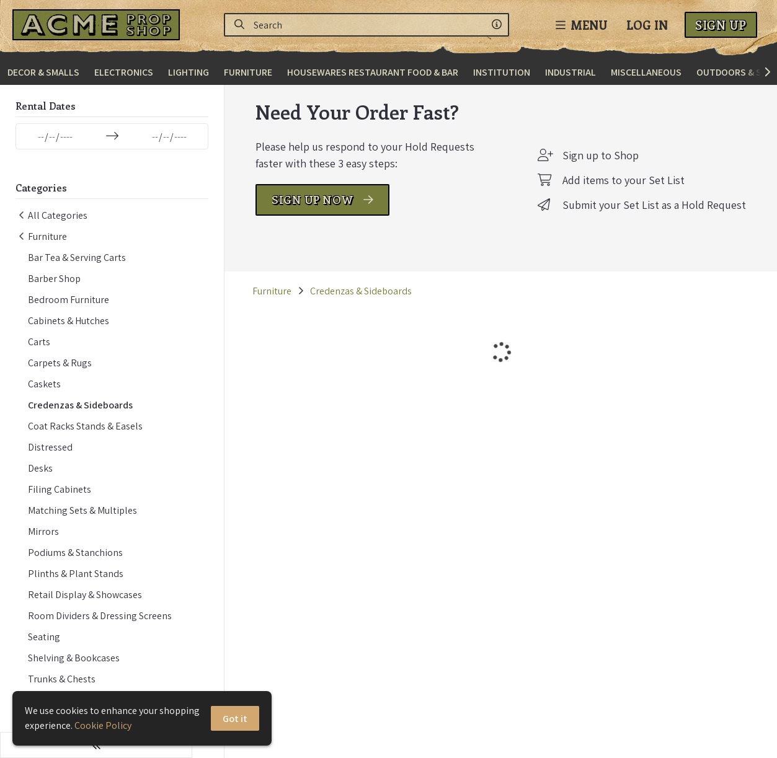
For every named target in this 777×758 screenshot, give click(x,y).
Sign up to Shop (600, 173)
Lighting (188, 72)
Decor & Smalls (43, 72)
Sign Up (721, 25)
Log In (647, 25)
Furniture (248, 72)
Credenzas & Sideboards (329, 308)
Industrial (570, 72)
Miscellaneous (646, 72)
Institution (501, 72)
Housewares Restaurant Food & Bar (372, 72)
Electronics (123, 72)
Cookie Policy (102, 725)
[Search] (239, 24)
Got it (235, 718)
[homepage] (99, 24)
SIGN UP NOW (290, 217)
